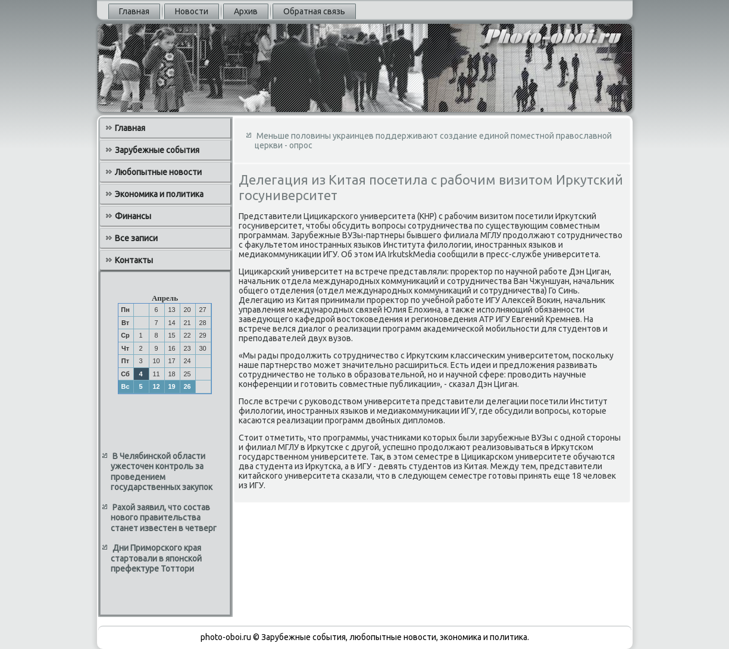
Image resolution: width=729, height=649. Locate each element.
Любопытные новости (158, 172)
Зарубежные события (157, 150)
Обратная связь (314, 11)
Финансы (133, 216)
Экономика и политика (159, 194)
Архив (246, 11)
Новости (191, 11)
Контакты (134, 260)
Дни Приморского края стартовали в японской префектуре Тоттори (156, 558)
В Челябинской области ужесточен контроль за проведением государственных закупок (161, 471)
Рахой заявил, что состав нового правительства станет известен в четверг (164, 518)
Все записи (136, 238)
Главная (134, 11)
